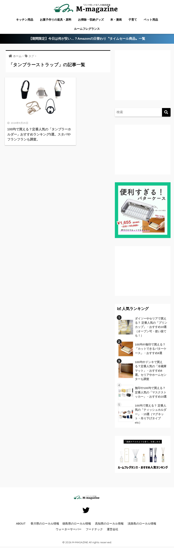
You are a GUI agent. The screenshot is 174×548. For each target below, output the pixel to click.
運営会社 (112, 530)
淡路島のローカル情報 (142, 524)
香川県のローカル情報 (45, 524)
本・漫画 (116, 19)
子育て (132, 19)
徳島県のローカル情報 (76, 524)
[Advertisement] (141, 78)
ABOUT (21, 524)
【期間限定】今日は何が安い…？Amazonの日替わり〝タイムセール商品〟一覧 (87, 39)
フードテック (94, 530)
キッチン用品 (24, 19)
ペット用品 (151, 19)
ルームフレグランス (87, 28)
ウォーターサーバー (68, 530)
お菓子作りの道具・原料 (55, 19)
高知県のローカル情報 (109, 524)
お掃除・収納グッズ (91, 19)
